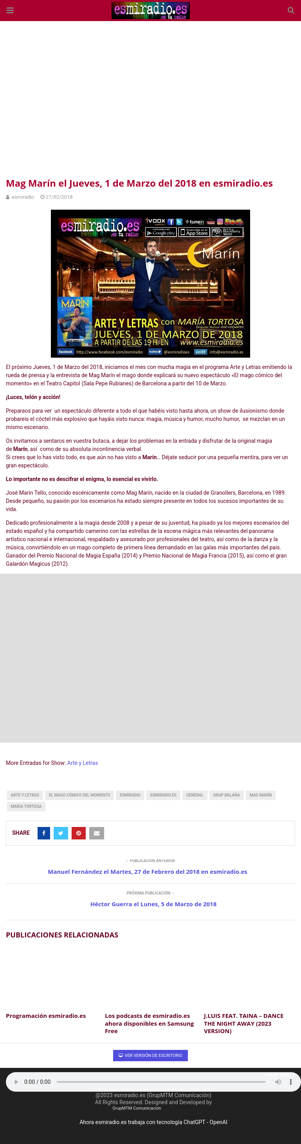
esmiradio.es (163, 795)
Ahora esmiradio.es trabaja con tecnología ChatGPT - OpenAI (153, 1122)
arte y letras (25, 795)
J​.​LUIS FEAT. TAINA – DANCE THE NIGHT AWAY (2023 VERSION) (243, 1023)
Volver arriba (280, 1074)
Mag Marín (261, 795)
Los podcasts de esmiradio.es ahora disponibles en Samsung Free (149, 1023)
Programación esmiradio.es (46, 1015)
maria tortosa (26, 806)
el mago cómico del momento (79, 795)
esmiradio (130, 795)
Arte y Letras (82, 763)
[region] (150, 97)
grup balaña (226, 795)
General (195, 795)
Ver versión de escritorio (150, 1055)
